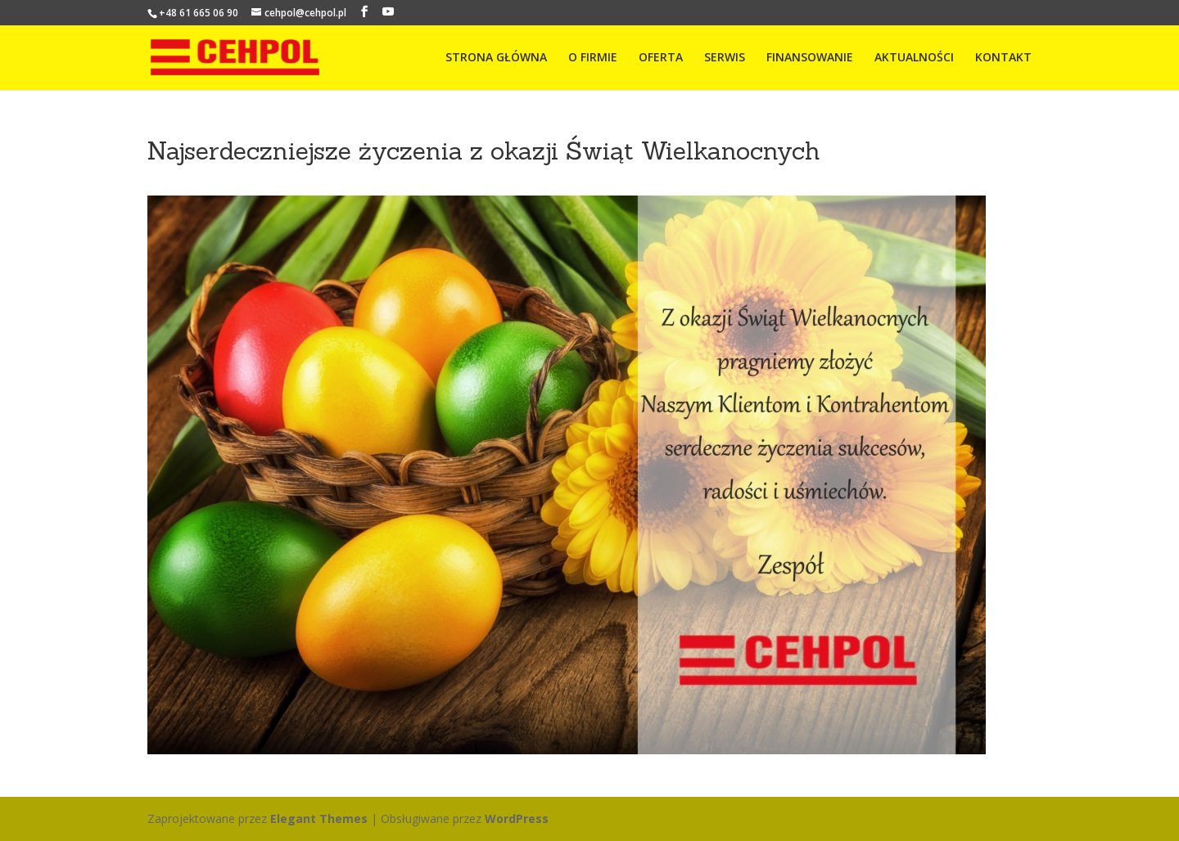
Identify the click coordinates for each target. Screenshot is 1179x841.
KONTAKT (1003, 58)
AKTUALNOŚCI (914, 58)
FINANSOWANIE (809, 58)
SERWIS (724, 58)
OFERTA (661, 58)
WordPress (517, 818)
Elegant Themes (319, 818)
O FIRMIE (592, 58)
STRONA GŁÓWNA (496, 58)
